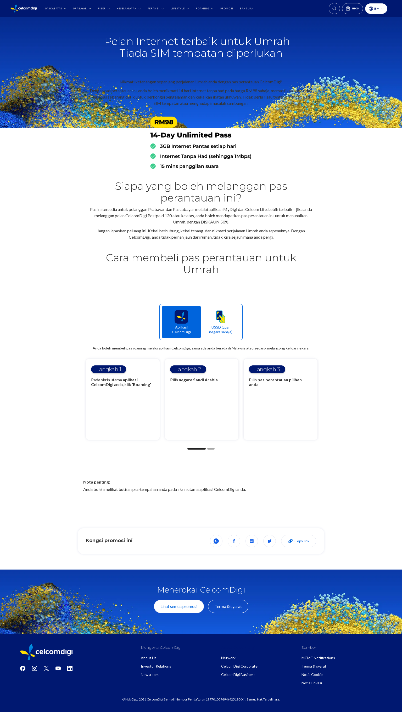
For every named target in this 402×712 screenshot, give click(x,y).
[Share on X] (269, 541)
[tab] (181, 322)
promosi (226, 8)
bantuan (247, 8)
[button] (56, 8)
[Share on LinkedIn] (251, 541)
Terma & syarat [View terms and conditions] (228, 606)
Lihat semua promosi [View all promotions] (178, 606)
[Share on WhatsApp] (216, 541)
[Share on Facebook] (234, 541)
